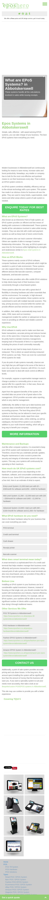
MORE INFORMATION (24, 434)
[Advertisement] (24, 49)
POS (5, 864)
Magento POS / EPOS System (17, 892)
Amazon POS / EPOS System (17, 890)
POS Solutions (11, 872)
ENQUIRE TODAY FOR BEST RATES (24, 209)
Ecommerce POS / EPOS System (18, 885)
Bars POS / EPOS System (15, 880)
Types (5, 874)
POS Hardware (11, 869)
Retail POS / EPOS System (16, 877)
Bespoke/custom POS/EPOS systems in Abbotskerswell (24, 686)
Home (5, 862)
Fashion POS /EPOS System (16, 882)
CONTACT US (24, 662)
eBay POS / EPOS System (15, 887)
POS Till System (11, 867)
